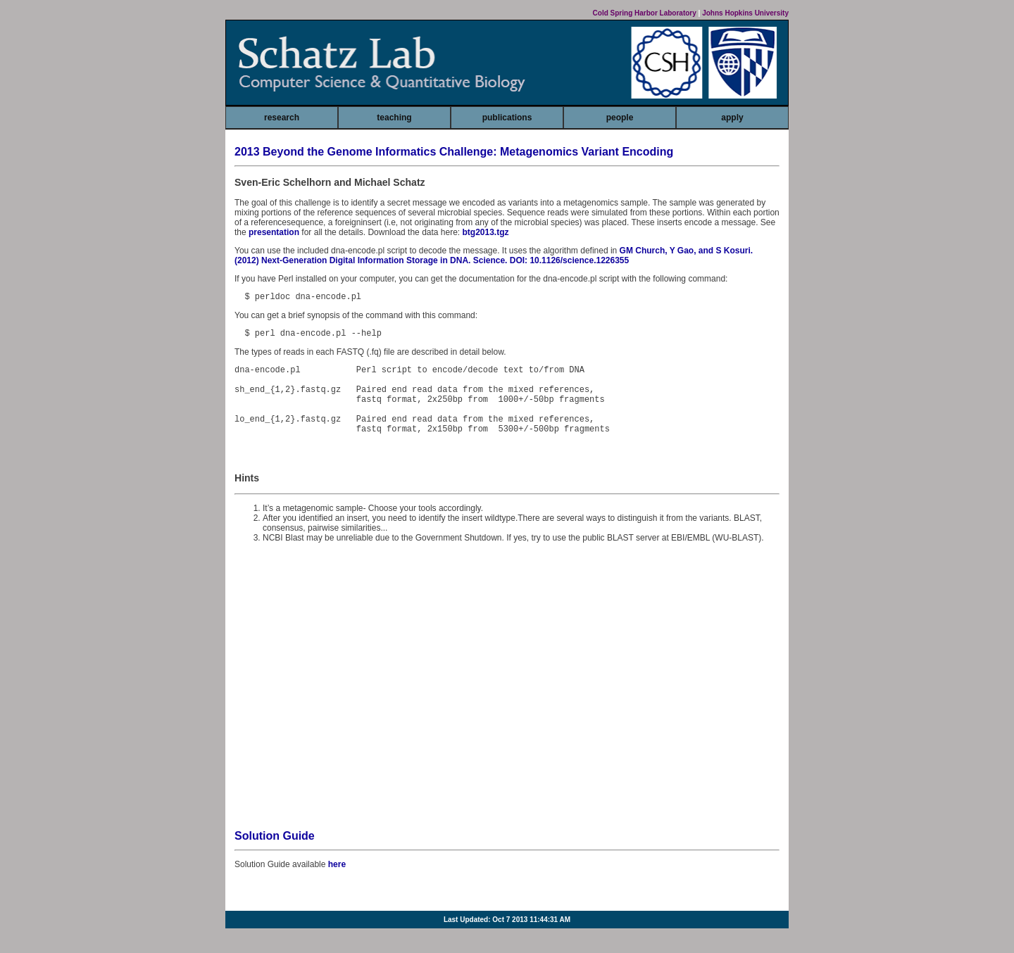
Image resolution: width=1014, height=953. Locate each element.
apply (732, 117)
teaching (394, 117)
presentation (274, 232)
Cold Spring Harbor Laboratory (644, 13)
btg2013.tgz (486, 232)
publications (507, 117)
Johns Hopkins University (745, 13)
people (620, 117)
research (281, 117)
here (337, 883)
